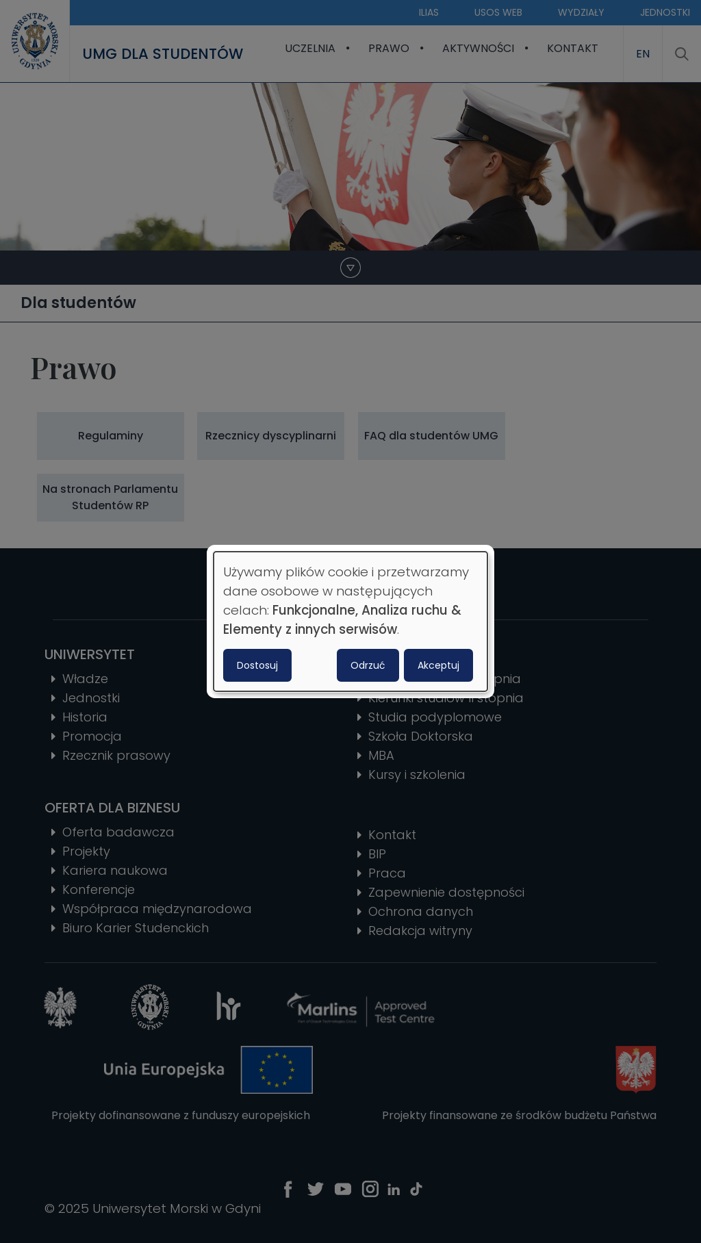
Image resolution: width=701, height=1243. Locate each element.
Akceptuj (438, 665)
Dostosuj (257, 665)
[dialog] (350, 621)
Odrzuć (367, 665)
